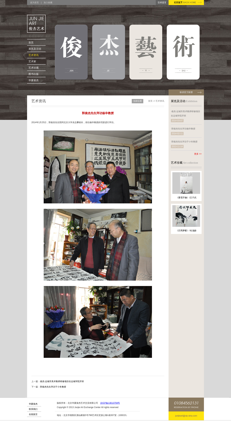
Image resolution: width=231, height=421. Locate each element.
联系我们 (33, 409)
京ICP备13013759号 (110, 403)
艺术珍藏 (34, 67)
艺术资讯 (34, 55)
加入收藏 (48, 2)
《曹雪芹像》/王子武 (186, 197)
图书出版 (34, 74)
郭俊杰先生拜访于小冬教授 (53, 387)
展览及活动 (35, 48)
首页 (31, 42)
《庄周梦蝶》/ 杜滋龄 (186, 230)
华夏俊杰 (34, 80)
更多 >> (198, 154)
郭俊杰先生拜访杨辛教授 (183, 128)
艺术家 (32, 61)
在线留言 (33, 414)
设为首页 (34, 2)
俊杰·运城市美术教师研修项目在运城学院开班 (62, 381)
